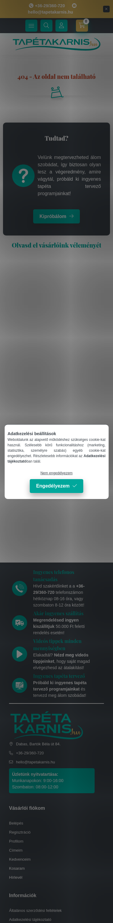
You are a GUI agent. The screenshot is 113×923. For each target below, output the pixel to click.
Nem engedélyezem (56, 473)
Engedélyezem (53, 485)
